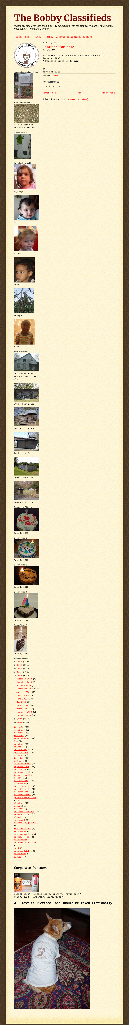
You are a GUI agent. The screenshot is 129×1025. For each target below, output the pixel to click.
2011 (20, 672)
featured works (22, 829)
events (17, 747)
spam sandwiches (23, 851)
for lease (19, 809)
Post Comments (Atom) (74, 99)
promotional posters (25, 798)
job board (19, 820)
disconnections (22, 795)
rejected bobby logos (26, 843)
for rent (19, 736)
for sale (19, 727)
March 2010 (22, 709)
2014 (20, 662)
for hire (19, 758)
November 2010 (24, 682)
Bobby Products (22, 764)
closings (19, 803)
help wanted (20, 772)
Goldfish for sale (58, 47)
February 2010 (24, 712)
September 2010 (25, 689)
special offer (21, 837)
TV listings (20, 750)
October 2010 (24, 686)
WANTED (17, 761)
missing (18, 755)
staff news (20, 854)
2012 (20, 669)
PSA (16, 741)
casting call (21, 781)
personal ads (21, 753)
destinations (21, 792)
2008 (20, 723)
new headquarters (23, 834)
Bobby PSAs (22, 37)
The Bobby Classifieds (62, 17)
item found (20, 784)
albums (17, 817)
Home (78, 93)
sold (16, 848)
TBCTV (38, 37)
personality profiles (26, 823)
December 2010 (24, 679)
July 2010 (22, 696)
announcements (21, 738)
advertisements (22, 789)
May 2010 (21, 702)
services (19, 733)
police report (21, 786)
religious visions (24, 812)
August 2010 (23, 692)
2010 (20, 676)
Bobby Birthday (22, 814)
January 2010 (24, 715)
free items (20, 831)
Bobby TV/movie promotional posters (69, 37)
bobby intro (20, 840)
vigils (17, 857)
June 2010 (22, 699)
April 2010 (22, 706)
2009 (20, 719)
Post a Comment (53, 87)
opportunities (21, 767)
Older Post (108, 93)
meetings (19, 730)
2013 (20, 665)
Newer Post (49, 93)
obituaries (20, 769)
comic (17, 806)
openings (19, 744)
